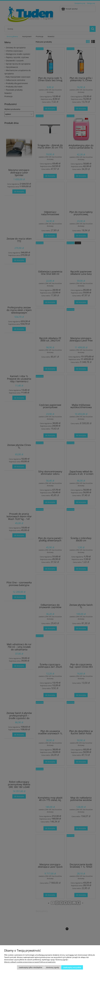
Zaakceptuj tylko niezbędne (30, 967)
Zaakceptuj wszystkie (72, 967)
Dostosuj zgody (52, 967)
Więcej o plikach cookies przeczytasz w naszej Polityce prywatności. (30, 962)
